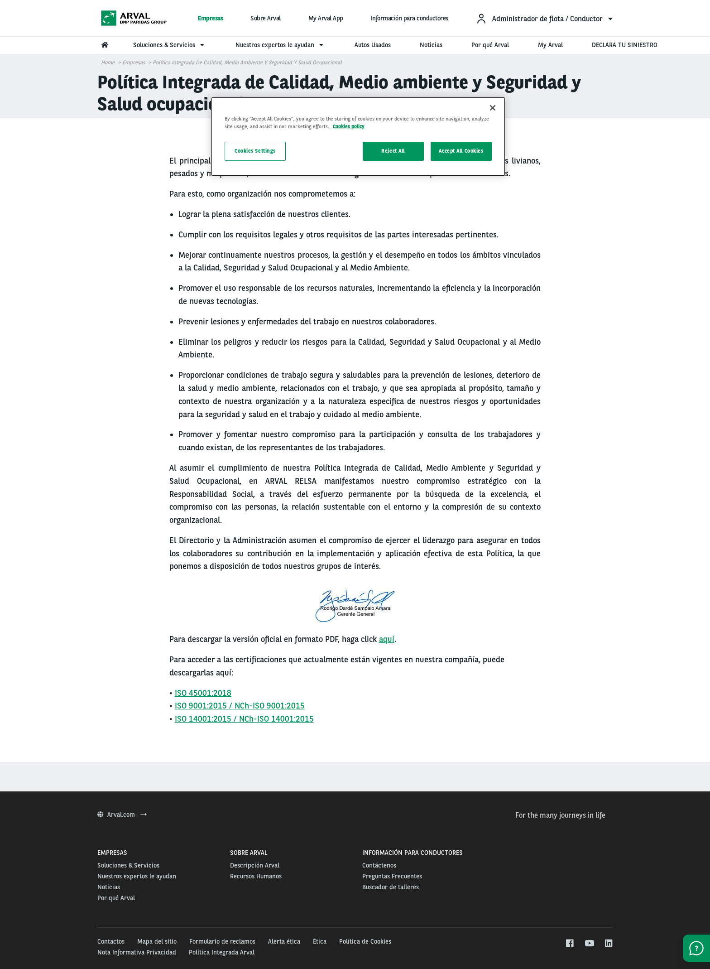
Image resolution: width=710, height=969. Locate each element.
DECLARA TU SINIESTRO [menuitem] (624, 44)
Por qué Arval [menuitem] (490, 44)
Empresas (210, 18)
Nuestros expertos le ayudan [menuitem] (280, 44)
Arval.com (122, 814)
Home (108, 62)
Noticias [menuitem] (431, 44)
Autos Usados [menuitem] (373, 44)
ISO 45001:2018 (203, 693)
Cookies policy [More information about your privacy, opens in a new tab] (349, 126)
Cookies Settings (255, 151)
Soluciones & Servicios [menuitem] (169, 44)
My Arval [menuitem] (550, 44)
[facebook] (569, 943)
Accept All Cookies (461, 151)
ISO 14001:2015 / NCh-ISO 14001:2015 (244, 718)
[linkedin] (608, 943)
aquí (386, 639)
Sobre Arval (265, 18)
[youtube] (589, 943)
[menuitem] (544, 18)
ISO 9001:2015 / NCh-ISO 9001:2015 (240, 705)
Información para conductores (409, 18)
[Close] (493, 108)
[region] (358, 136)
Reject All (393, 151)
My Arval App (325, 18)
